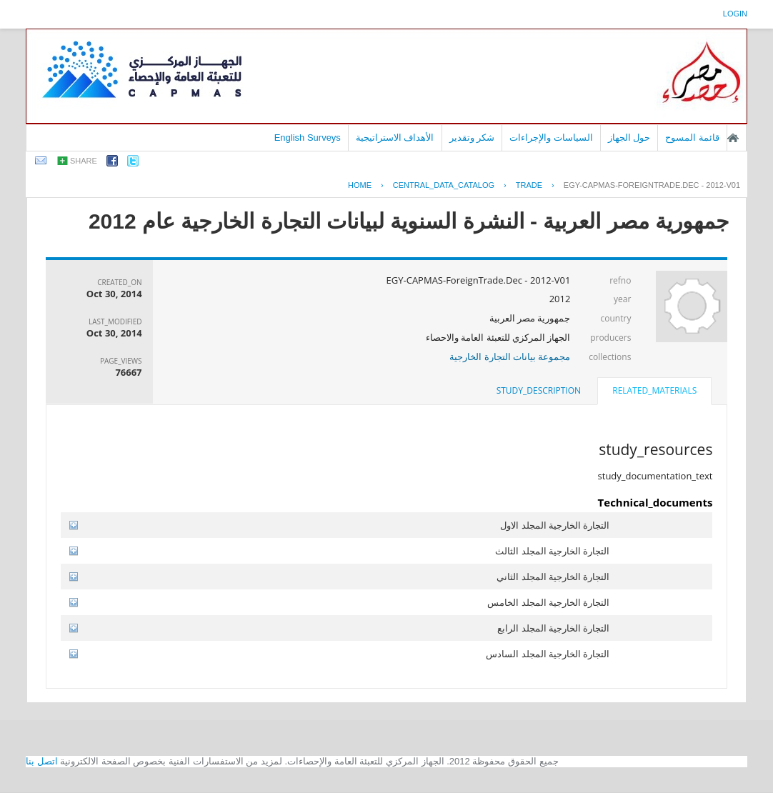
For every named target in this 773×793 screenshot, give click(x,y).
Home (359, 185)
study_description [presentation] (539, 390)
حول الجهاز (629, 137)
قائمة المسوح (692, 137)
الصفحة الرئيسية (733, 138)
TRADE (529, 185)
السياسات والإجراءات (551, 137)
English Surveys (307, 137)
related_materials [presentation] (654, 390)
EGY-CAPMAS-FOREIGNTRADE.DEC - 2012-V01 (652, 185)
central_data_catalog (443, 185)
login (735, 13)
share (83, 160)
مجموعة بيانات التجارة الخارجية (509, 356)
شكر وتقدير (472, 137)
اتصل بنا (42, 761)
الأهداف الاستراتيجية (395, 137)
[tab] (654, 392)
